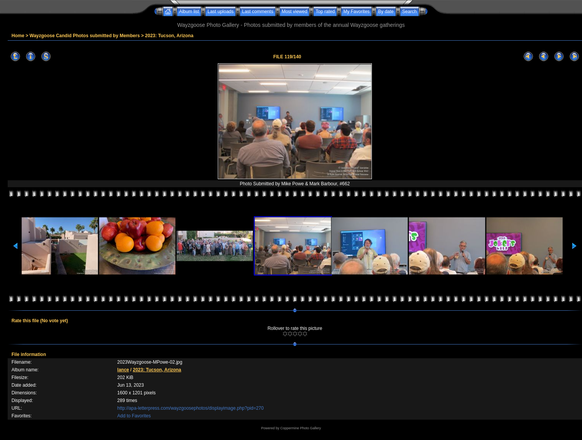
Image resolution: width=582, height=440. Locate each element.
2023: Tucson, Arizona (169, 35)
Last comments (257, 11)
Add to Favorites (134, 416)
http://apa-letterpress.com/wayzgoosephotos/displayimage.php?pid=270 (190, 408)
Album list (189, 11)
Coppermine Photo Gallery (300, 428)
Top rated (325, 11)
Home (18, 35)
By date (386, 11)
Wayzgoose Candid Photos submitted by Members (85, 35)
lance (123, 369)
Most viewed (294, 11)
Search (409, 11)
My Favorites (356, 11)
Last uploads (220, 11)
